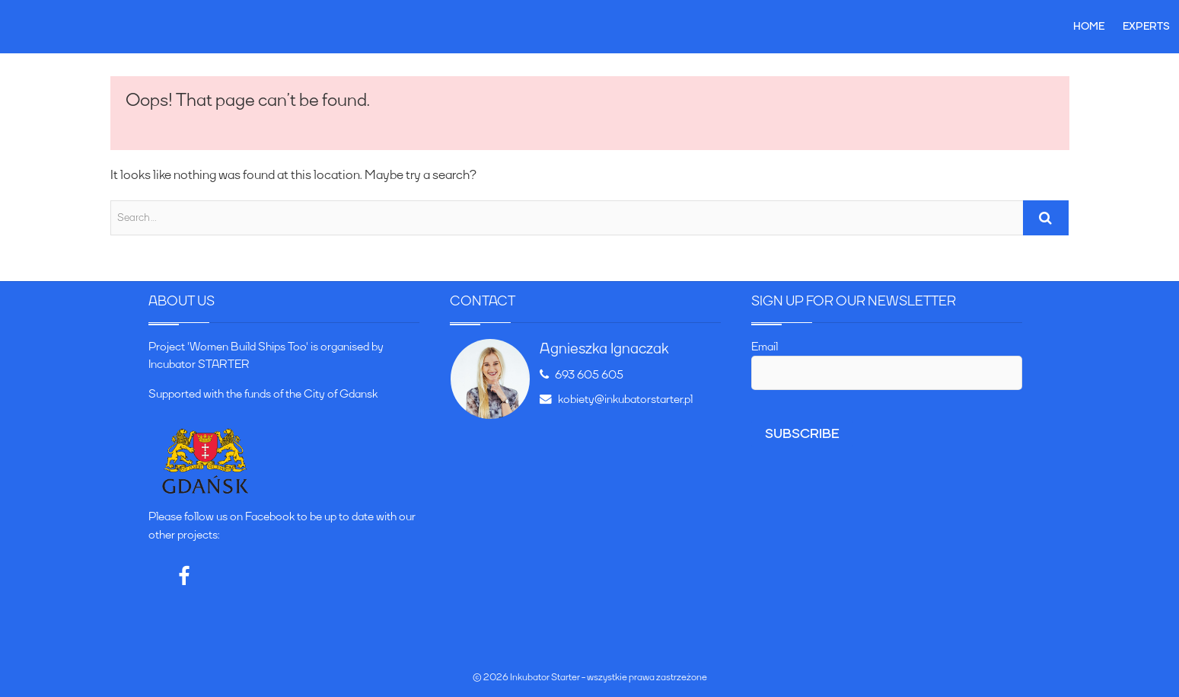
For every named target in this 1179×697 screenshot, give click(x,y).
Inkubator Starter (545, 676)
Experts (1146, 26)
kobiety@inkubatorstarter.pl (616, 399)
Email (764, 346)
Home (1088, 26)
